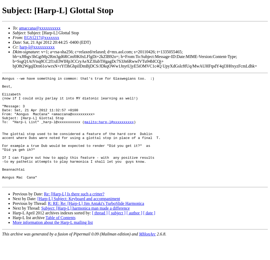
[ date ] (149, 234)
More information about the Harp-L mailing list (53, 244)
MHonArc (147, 255)
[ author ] (134, 234)
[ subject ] (117, 234)
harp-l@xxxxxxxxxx (37, 47)
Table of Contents (61, 239)
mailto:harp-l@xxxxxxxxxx (109, 131)
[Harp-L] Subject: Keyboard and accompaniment (78, 220)
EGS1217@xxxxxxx (41, 37)
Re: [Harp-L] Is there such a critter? (74, 215)
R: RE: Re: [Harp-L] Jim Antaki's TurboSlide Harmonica (96, 225)
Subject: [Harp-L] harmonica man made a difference (85, 229)
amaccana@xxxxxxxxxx (40, 28)
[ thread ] (100, 234)
